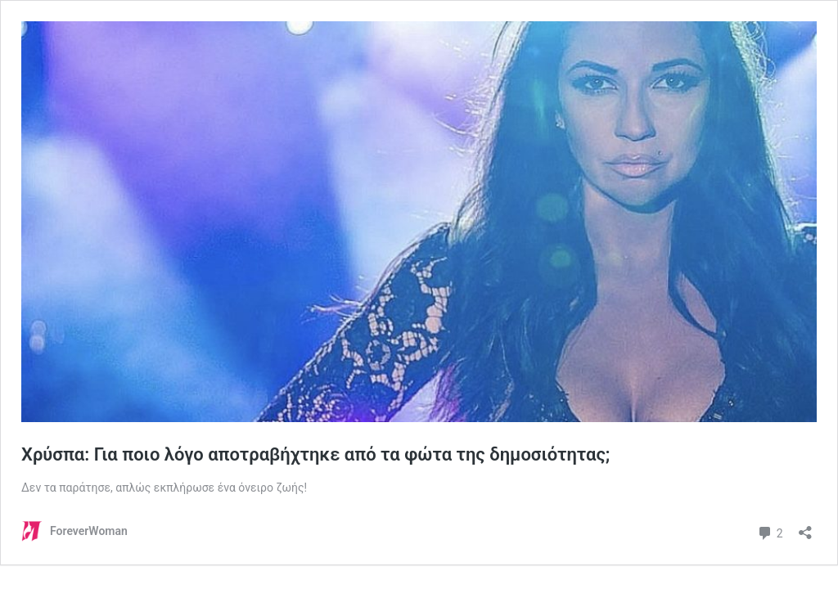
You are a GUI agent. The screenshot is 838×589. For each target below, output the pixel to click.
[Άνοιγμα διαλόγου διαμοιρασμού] (805, 527)
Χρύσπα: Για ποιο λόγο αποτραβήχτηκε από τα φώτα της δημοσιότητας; (318, 454)
